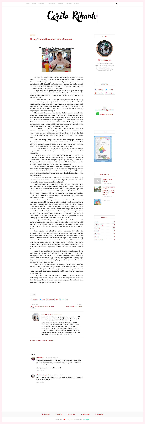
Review (105, 237)
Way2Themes (71, 419)
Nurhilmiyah (40, 357)
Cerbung (105, 228)
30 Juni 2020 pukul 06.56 (52, 357)
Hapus (42, 370)
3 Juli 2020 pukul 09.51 (56, 375)
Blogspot (86, 419)
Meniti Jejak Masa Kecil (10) (107, 180)
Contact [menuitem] (76, 4)
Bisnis (105, 222)
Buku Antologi (105, 225)
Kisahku (33, 294)
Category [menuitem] (41, 4)
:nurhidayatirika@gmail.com (104, 110)
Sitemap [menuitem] (60, 4)
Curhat (105, 231)
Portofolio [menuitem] (51, 4)
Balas (37, 370)
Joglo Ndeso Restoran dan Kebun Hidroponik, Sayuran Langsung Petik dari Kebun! (109, 190)
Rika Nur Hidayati (56, 314)
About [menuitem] (34, 4)
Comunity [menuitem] (68, 4)
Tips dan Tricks (105, 239)
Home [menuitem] (27, 4)
